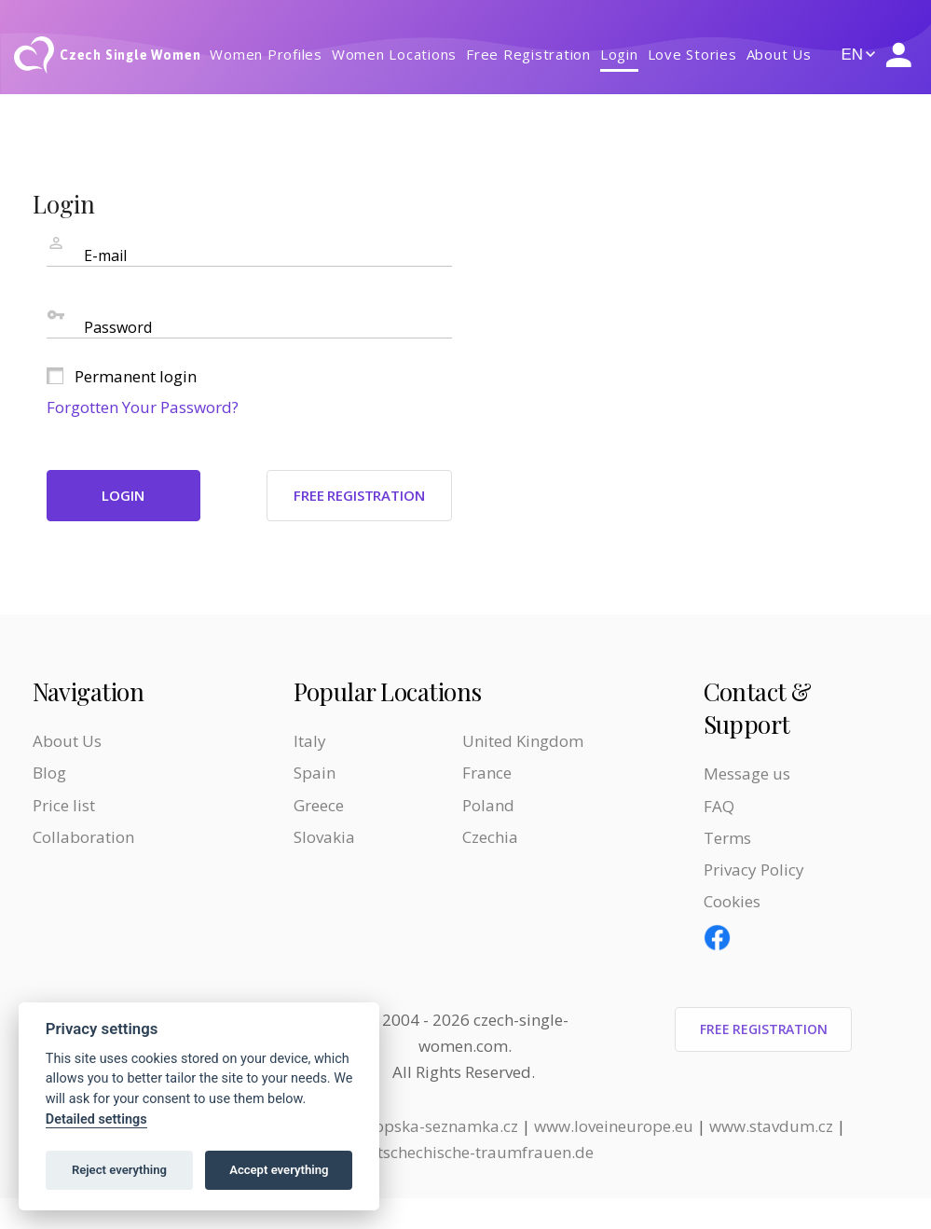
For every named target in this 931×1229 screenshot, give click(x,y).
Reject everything (119, 1170)
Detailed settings (96, 1119)
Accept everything (278, 1170)
